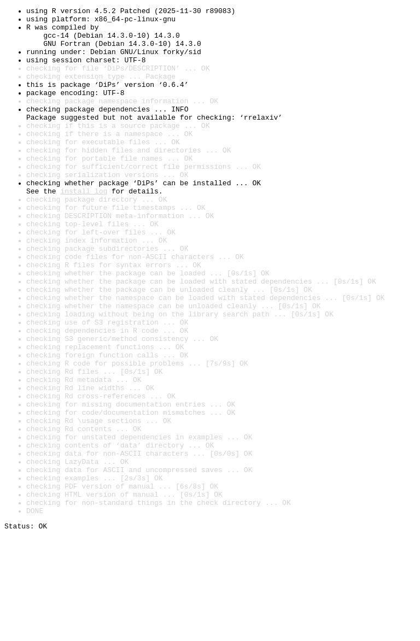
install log (83, 228)
